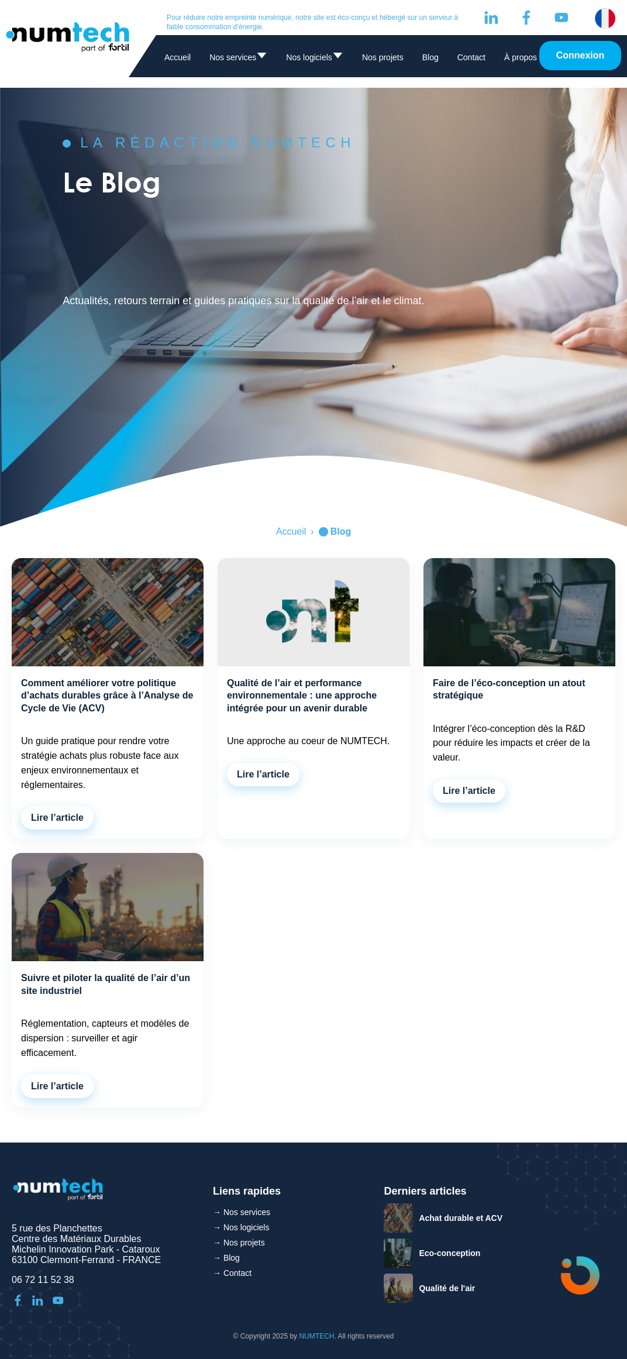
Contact (471, 57)
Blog (430, 57)
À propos (520, 57)
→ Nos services (241, 1212)
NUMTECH (316, 1336)
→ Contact (232, 1273)
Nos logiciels (314, 59)
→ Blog (226, 1257)
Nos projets (383, 57)
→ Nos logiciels (241, 1227)
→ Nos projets (239, 1242)
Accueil (177, 57)
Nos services (238, 59)
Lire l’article (57, 818)
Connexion (580, 55)
